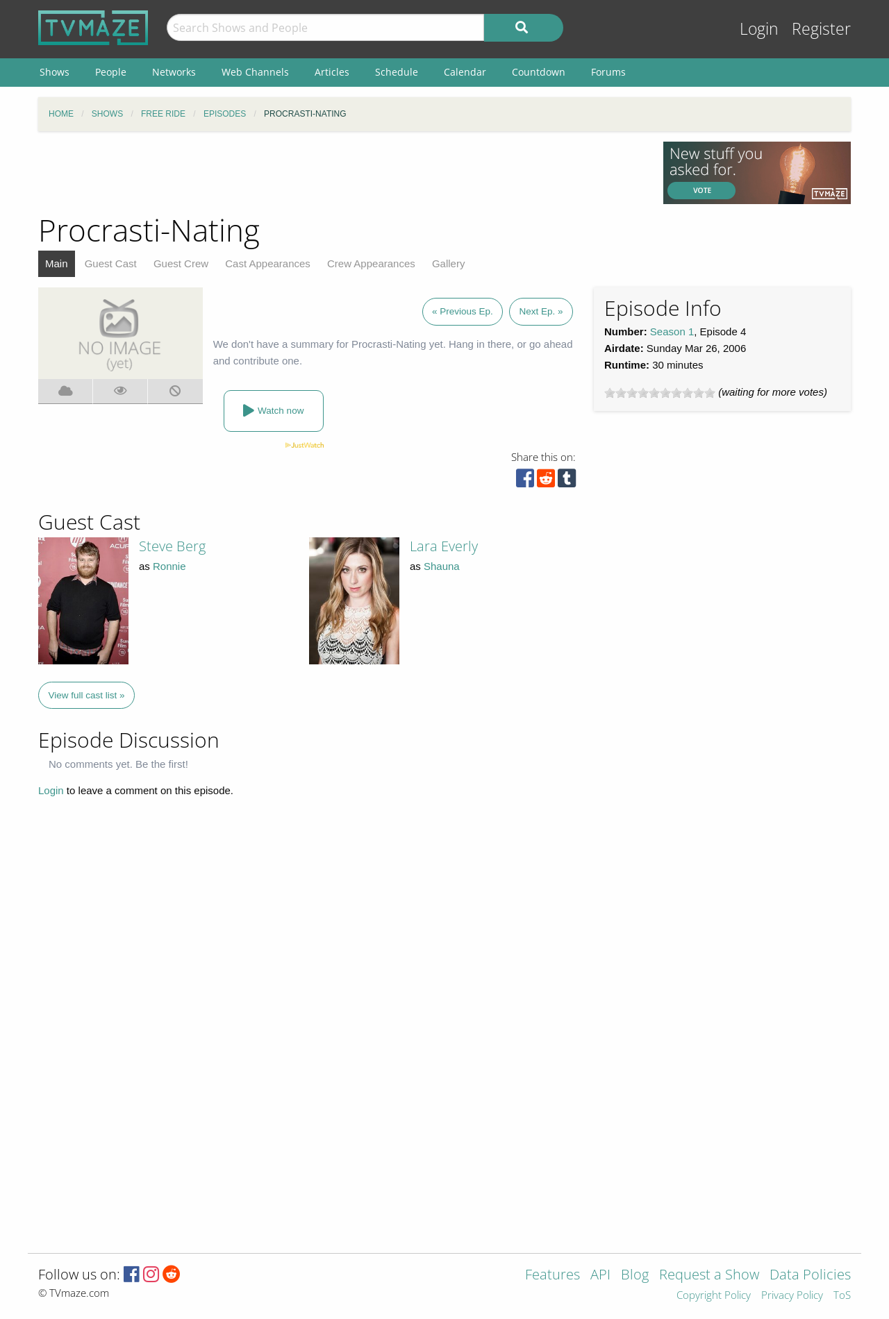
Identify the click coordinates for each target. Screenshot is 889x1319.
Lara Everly (444, 546)
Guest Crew (180, 263)
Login (759, 29)
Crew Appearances (371, 263)
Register (821, 29)
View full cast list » (87, 695)
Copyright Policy (713, 1296)
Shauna (442, 566)
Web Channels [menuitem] (255, 71)
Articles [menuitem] (332, 71)
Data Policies (810, 1276)
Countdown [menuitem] (538, 71)
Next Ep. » (541, 311)
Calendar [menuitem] (465, 71)
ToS (842, 1296)
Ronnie (169, 566)
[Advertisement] (340, 173)
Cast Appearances (267, 263)
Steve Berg (172, 546)
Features (552, 1276)
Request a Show (709, 1276)
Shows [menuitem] (54, 71)
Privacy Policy (792, 1296)
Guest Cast (111, 263)
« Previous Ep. (462, 311)
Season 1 (672, 331)
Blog (635, 1276)
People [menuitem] (110, 71)
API (600, 1276)
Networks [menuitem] (174, 71)
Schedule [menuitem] (396, 71)
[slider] (659, 392)
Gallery (448, 263)
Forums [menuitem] (608, 71)
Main (56, 263)
